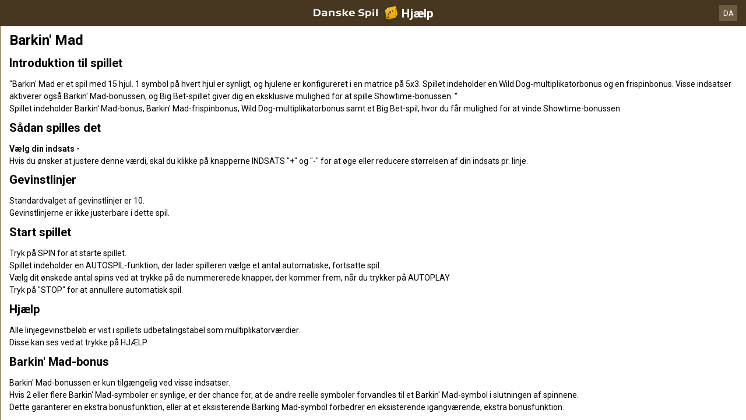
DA (728, 13)
